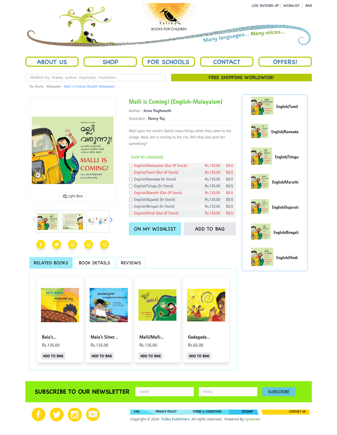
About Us (52, 61)
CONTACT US (297, 412)
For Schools (168, 61)
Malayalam (54, 87)
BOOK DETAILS (94, 263)
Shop (110, 61)
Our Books (36, 87)
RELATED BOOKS (51, 263)
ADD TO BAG (209, 229)
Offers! (285, 61)
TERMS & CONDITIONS (207, 412)
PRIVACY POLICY (166, 412)
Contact (226, 61)
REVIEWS (131, 263)
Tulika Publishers (175, 419)
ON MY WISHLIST (155, 229)
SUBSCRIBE (278, 391)
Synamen (252, 419)
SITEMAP (247, 412)
